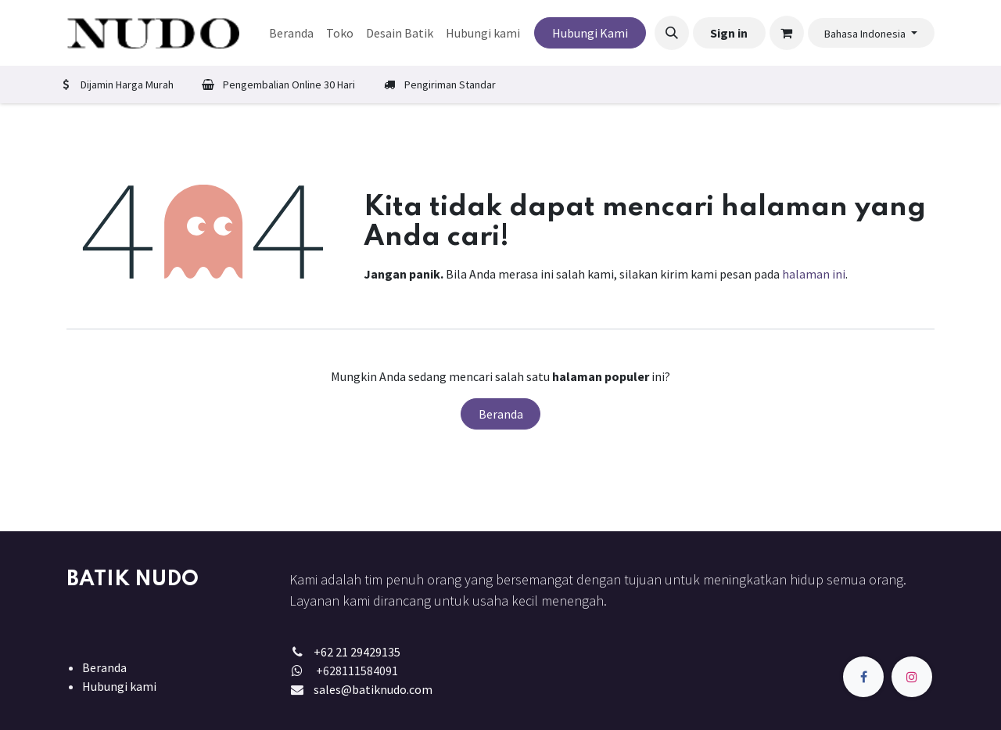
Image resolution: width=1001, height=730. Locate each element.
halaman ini (813, 274)
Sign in (729, 33)
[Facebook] (863, 676)
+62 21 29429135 (357, 652)
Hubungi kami (119, 686)
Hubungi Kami (590, 33)
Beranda (501, 414)
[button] (672, 33)
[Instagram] (912, 676)
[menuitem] (291, 33)
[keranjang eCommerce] (787, 33)
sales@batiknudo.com (373, 689)
